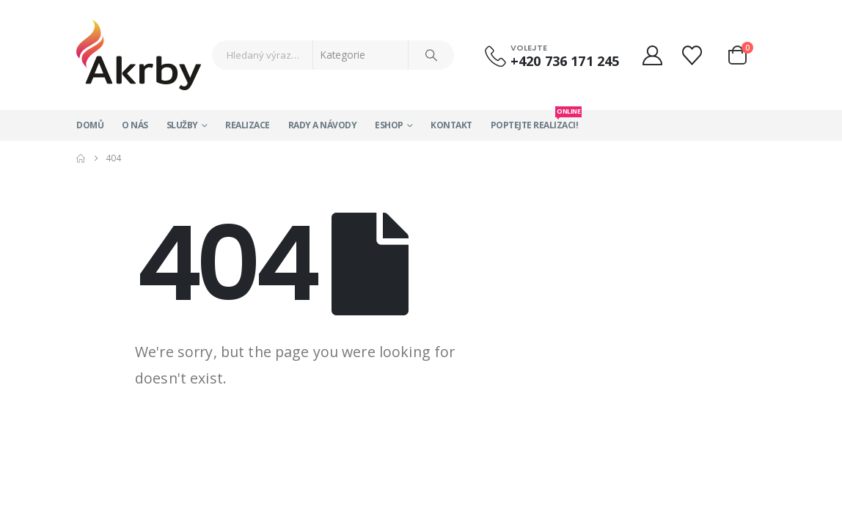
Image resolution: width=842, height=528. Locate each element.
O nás (135, 125)
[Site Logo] (138, 55)
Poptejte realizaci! (535, 120)
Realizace (247, 125)
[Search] (431, 55)
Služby (182, 125)
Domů (89, 125)
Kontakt (451, 125)
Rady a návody (322, 125)
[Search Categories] (361, 55)
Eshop (389, 125)
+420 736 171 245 (564, 61)
